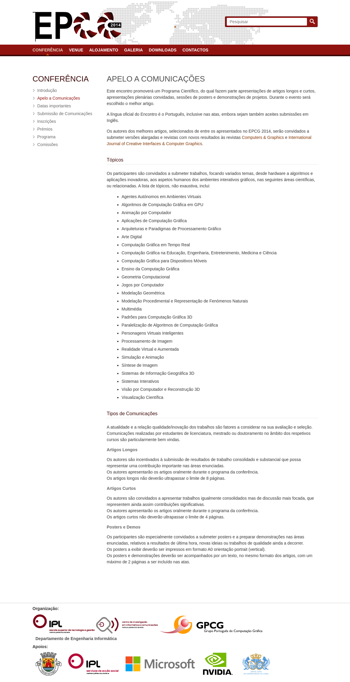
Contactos (195, 50)
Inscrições (46, 121)
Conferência (48, 50)
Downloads (162, 50)
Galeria (133, 50)
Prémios (45, 129)
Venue (76, 50)
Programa (46, 136)
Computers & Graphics (263, 137)
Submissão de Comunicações (64, 113)
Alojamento (103, 50)
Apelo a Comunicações (58, 98)
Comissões (47, 144)
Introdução (47, 90)
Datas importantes (54, 106)
